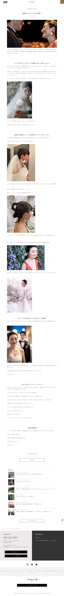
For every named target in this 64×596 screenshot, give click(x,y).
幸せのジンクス (10, 374)
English (5, 2)
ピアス (35, 8)
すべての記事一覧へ (32, 520)
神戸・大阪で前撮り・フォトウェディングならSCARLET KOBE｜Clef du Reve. (30, 593)
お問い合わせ (10, 445)
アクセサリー (30, 8)
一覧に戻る (32, 459)
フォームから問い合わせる (16, 555)
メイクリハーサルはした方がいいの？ (15, 410)
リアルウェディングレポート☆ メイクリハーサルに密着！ (19, 417)
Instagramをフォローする (32, 585)
